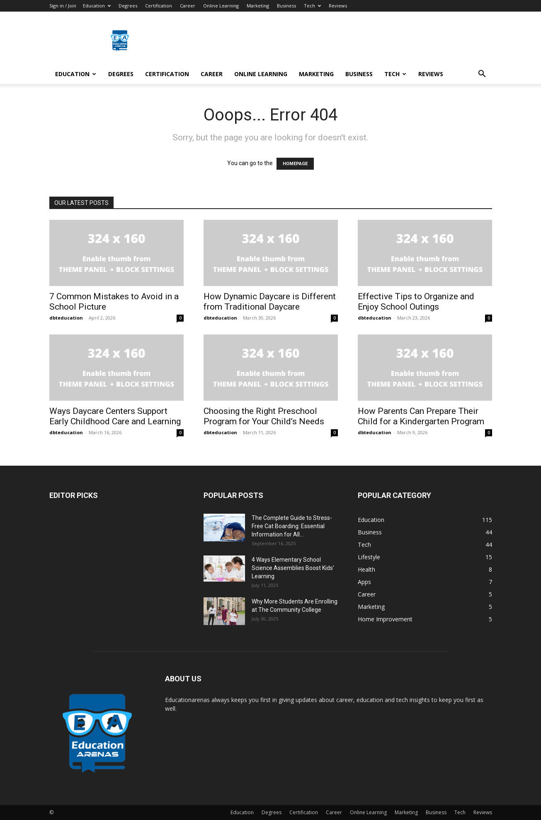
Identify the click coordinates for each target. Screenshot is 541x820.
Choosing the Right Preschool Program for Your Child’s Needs (264, 416)
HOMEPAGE (295, 163)
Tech (312, 5)
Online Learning (221, 5)
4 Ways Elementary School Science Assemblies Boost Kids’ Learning (293, 568)
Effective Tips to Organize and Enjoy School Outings (416, 301)
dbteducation (66, 318)
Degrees (128, 5)
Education (97, 5)
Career (187, 5)
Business (286, 5)
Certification (158, 5)
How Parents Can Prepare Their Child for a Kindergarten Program (421, 416)
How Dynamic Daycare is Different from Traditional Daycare (270, 301)
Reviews (338, 5)
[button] (482, 75)
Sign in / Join (62, 5)
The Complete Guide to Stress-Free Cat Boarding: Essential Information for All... (292, 526)
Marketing (258, 5)
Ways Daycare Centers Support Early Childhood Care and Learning (115, 416)
